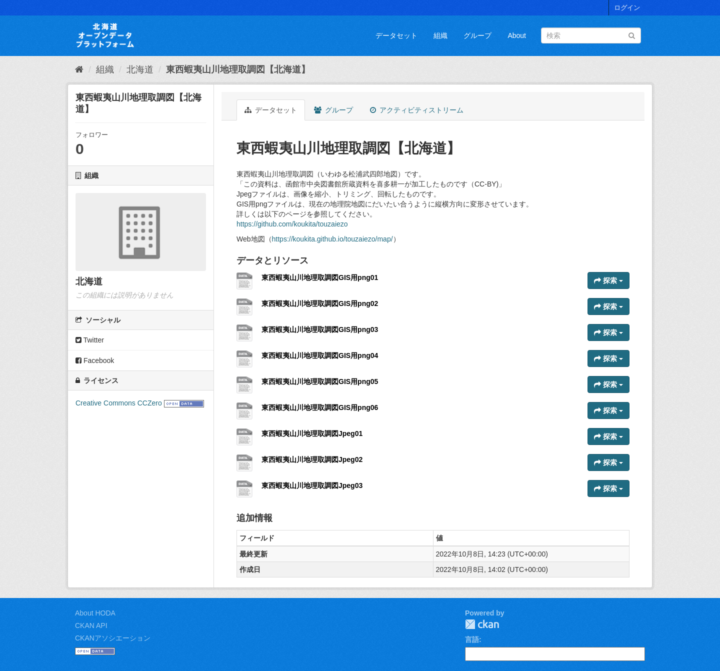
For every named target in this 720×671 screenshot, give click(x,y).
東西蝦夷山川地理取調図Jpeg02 (312, 460)
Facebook (95, 360)
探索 (608, 280)
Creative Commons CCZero (119, 403)
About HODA (95, 613)
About (517, 36)
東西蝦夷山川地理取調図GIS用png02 (320, 304)
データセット (397, 36)
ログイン (627, 8)
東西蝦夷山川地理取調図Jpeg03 (312, 486)
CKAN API (91, 626)
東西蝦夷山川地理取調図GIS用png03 (320, 330)
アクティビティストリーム (417, 110)
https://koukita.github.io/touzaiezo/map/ (332, 239)
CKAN (482, 624)
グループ (478, 36)
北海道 (140, 69)
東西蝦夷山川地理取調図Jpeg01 (312, 434)
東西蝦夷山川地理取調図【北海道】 (238, 69)
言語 (472, 640)
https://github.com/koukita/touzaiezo (292, 224)
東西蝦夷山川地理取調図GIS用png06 (320, 408)
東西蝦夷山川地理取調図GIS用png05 (320, 382)
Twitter (90, 340)
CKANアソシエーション (112, 638)
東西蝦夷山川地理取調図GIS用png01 (320, 278)
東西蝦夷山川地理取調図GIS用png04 (320, 356)
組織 (441, 36)
